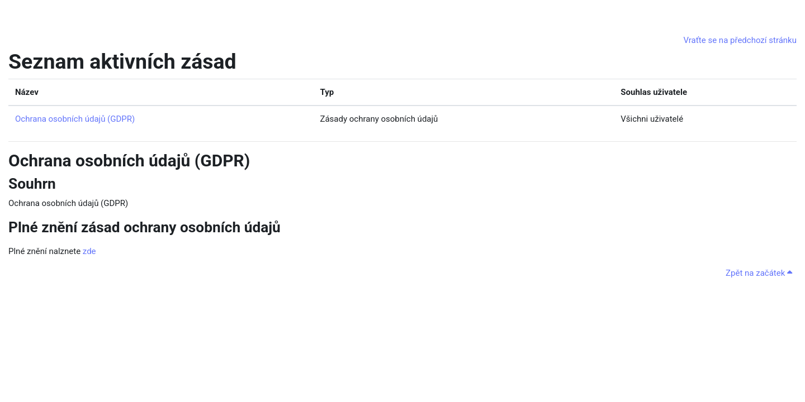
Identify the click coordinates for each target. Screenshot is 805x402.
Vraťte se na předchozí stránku (740, 40)
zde (89, 251)
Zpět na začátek (759, 273)
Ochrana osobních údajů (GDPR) (75, 119)
